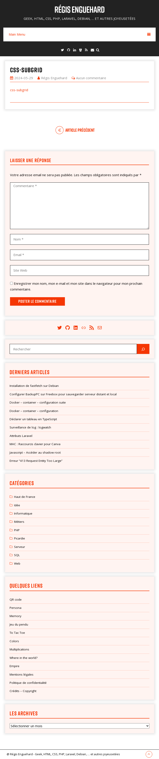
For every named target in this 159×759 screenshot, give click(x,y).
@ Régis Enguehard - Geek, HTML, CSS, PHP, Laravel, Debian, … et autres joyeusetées (63, 754)
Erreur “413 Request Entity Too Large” (36, 461)
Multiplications (19, 649)
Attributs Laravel (21, 436)
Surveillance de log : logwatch (30, 427)
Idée (17, 505)
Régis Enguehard (79, 9)
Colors (14, 641)
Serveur (19, 547)
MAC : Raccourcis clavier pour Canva (35, 444)
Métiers (19, 522)
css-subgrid (26, 70)
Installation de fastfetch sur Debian (34, 386)
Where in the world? (23, 658)
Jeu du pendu (19, 624)
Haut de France (24, 497)
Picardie (19, 538)
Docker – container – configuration (34, 411)
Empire (14, 666)
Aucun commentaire (91, 78)
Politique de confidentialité (28, 683)
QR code (16, 600)
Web (17, 563)
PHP (17, 530)
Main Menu (80, 34)
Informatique (23, 513)
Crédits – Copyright (23, 691)
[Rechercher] (143, 349)
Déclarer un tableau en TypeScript (33, 419)
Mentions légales (21, 674)
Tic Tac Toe (17, 633)
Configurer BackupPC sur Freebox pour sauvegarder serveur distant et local (63, 394)
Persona (15, 608)
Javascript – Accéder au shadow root (35, 452)
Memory (15, 616)
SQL (17, 555)
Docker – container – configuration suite (38, 402)
